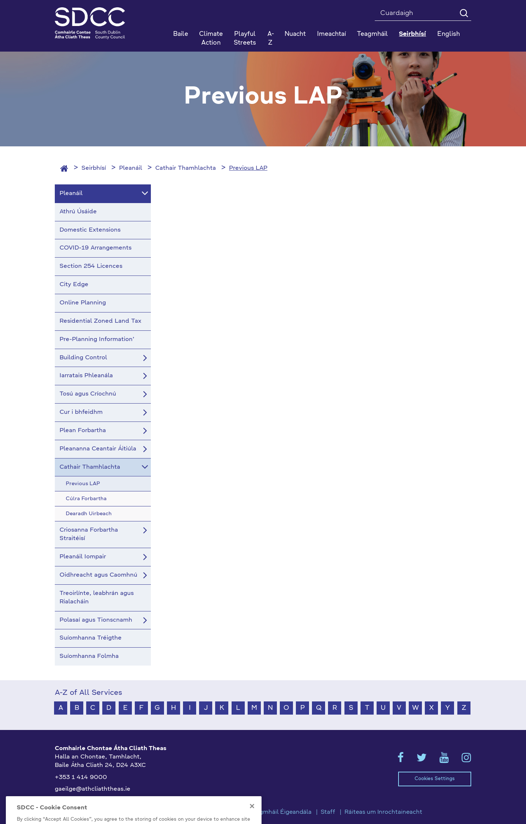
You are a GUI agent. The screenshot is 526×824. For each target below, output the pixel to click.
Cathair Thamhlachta (185, 168)
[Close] (252, 816)
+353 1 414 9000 (81, 777)
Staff (328, 812)
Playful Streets (245, 38)
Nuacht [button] (295, 34)
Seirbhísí (93, 168)
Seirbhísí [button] (412, 34)
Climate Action (211, 38)
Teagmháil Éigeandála (280, 812)
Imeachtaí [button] (331, 34)
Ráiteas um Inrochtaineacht (383, 812)
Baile (180, 34)
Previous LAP (248, 168)
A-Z (270, 38)
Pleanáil (130, 168)
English (448, 34)
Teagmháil (372, 34)
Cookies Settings (435, 778)
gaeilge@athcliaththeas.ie (92, 789)
